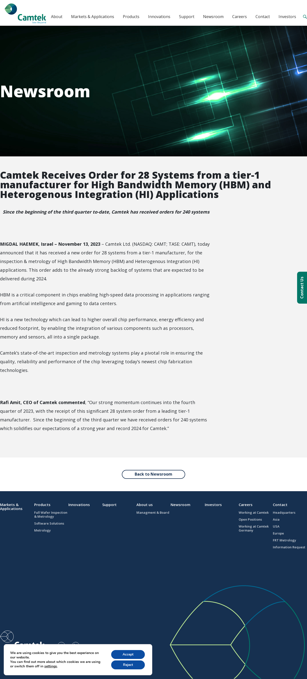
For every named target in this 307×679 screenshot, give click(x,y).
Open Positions (250, 519)
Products (131, 17)
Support (186, 17)
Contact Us (302, 288)
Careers (239, 17)
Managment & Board (152, 512)
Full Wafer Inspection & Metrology (50, 514)
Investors (287, 17)
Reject (128, 664)
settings (50, 666)
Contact (263, 17)
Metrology (42, 530)
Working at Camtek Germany (254, 528)
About (56, 17)
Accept (128, 654)
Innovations (159, 17)
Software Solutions (49, 523)
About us (144, 505)
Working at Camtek (254, 512)
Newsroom (213, 17)
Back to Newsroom (153, 474)
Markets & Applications (92, 17)
